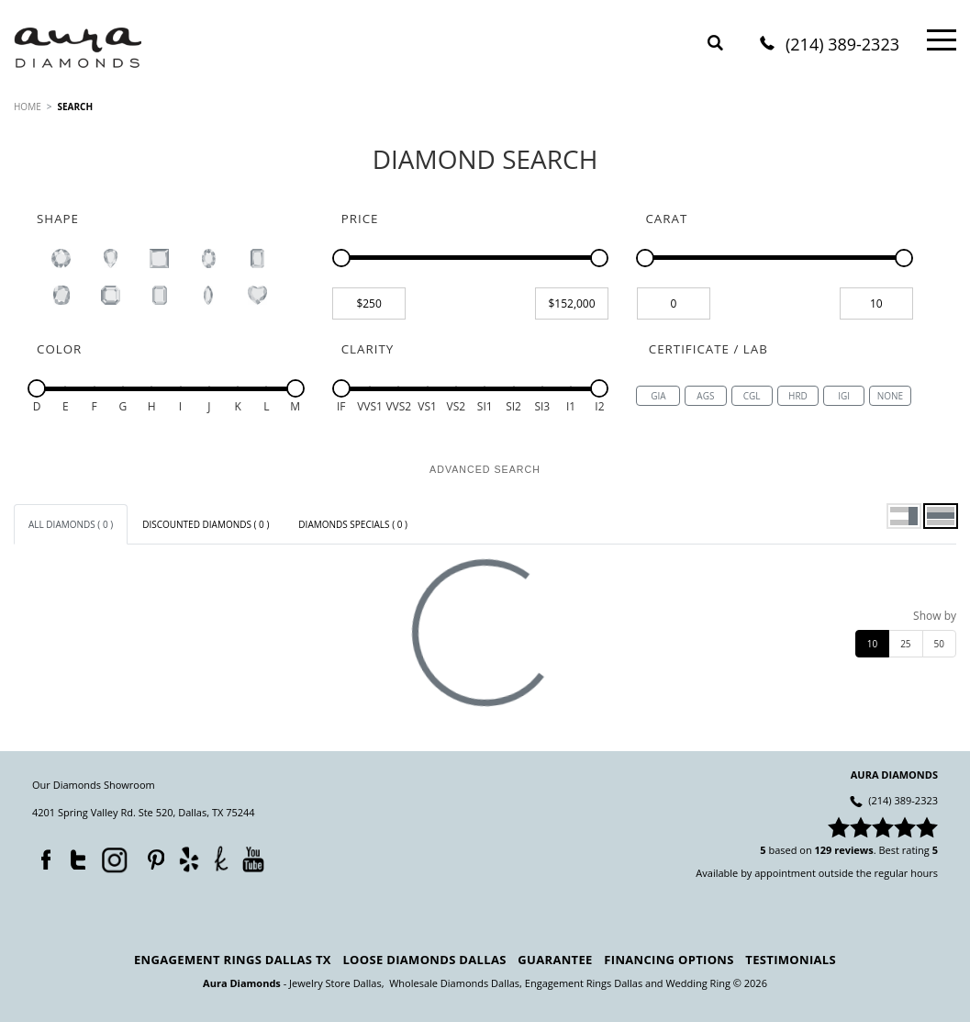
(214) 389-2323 (842, 45)
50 (939, 643)
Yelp (188, 859)
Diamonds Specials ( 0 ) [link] (352, 524)
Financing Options (668, 959)
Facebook (41, 856)
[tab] (71, 524)
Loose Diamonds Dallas (424, 959)
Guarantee (555, 959)
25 (905, 643)
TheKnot (221, 858)
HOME (27, 106)
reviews (854, 850)
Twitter (73, 856)
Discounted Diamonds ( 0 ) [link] (205, 524)
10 (872, 643)
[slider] (341, 258)
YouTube (252, 859)
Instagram (113, 858)
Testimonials (790, 959)
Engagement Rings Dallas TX (232, 959)
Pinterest (151, 856)
